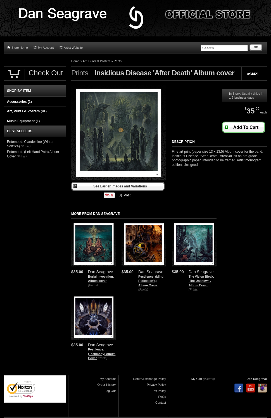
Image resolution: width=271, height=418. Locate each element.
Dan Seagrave (256, 378)
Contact (160, 402)
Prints (118, 61)
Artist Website (71, 47)
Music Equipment (23, 121)
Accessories (19, 102)
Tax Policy (159, 391)
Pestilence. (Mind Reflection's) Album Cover (150, 281)
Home (75, 61)
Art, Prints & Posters (96, 61)
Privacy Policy (156, 384)
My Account (44, 47)
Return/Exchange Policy (149, 378)
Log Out (110, 391)
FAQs (162, 396)
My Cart (196, 378)
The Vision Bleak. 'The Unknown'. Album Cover (201, 281)
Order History (107, 384)
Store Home (17, 47)
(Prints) (93, 285)
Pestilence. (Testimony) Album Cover (101, 354)
